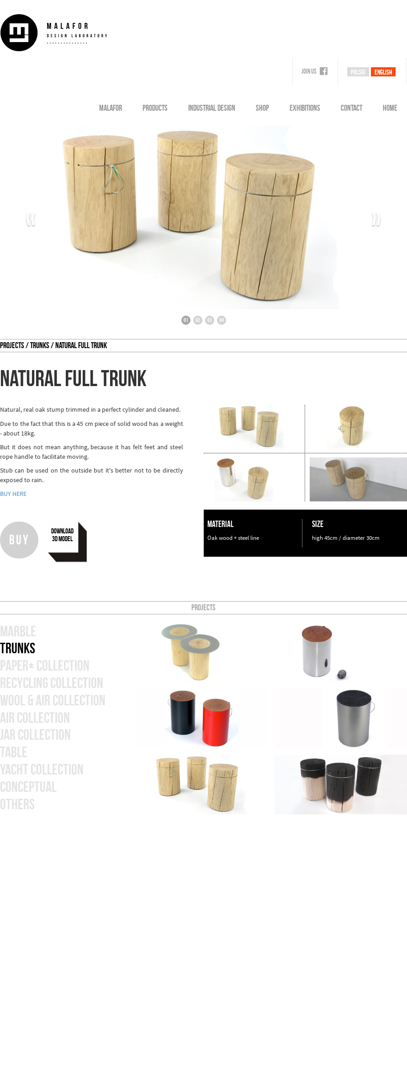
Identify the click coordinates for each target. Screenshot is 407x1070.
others (17, 804)
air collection (35, 718)
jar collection (35, 735)
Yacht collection (42, 770)
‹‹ (30, 219)
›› (376, 219)
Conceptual (28, 787)
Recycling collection (51, 683)
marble (18, 632)
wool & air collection (53, 701)
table (13, 752)
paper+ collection (45, 666)
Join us (314, 71)
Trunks (17, 648)
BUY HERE (13, 493)
